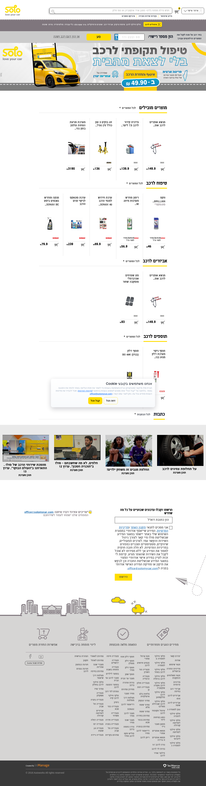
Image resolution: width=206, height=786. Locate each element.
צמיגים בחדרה (143, 716)
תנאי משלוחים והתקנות (173, 677)
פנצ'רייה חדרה (112, 720)
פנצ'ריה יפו (98, 724)
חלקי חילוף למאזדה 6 (160, 657)
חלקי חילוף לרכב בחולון (98, 683)
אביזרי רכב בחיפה (175, 690)
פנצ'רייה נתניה (112, 724)
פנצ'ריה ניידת (97, 735)
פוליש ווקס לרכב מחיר (129, 735)
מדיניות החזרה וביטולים (173, 670)
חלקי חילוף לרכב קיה (113, 697)
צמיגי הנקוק (144, 701)
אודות (177, 660)
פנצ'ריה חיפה (113, 656)
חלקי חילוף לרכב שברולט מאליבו (158, 704)
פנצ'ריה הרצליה (146, 677)
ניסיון (116, 702)
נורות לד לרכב (158, 749)
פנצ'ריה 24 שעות (99, 729)
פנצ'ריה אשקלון (100, 694)
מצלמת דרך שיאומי (98, 677)
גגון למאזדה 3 (173, 710)
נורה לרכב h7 (159, 745)
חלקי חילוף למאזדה (160, 664)
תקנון (85, 660)
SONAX (130, 709)
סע (99, 37)
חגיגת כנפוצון (81, 665)
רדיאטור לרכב (127, 705)
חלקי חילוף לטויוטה (175, 731)
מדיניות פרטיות (176, 683)
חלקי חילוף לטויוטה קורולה (175, 723)
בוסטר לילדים (112, 674)
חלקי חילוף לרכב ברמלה (159, 677)
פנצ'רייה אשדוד (115, 714)
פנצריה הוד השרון (144, 671)
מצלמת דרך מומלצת (128, 699)
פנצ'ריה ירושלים (115, 661)
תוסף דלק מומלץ (129, 662)
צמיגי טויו (99, 689)
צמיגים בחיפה (97, 671)
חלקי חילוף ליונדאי (175, 737)
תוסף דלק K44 (127, 657)
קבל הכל (95, 400)
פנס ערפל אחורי (145, 657)
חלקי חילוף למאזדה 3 (175, 744)
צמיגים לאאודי (97, 656)
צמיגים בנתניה (143, 727)
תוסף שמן (129, 674)
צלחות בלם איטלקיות (144, 695)
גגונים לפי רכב (112, 691)
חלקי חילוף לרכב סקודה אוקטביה (159, 686)
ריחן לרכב (145, 738)
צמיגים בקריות (112, 735)
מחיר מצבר (129, 694)
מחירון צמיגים (127, 689)
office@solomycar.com (143, 568)
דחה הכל (110, 400)
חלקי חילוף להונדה (175, 715)
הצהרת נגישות (81, 656)
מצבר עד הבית (127, 679)
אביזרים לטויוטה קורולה (100, 713)
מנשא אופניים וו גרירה (158, 739)
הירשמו (123, 577)
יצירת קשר (175, 656)
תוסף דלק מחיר (129, 669)
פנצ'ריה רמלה (97, 720)
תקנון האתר (138, 527)
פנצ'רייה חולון (143, 683)
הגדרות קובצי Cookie (34, 663)
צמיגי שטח (144, 712)
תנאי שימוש (174, 665)
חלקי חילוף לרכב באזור (159, 671)
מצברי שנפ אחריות (98, 666)
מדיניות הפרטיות (85, 390)
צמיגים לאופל (97, 660)
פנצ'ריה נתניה (97, 700)
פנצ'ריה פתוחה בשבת (112, 668)
